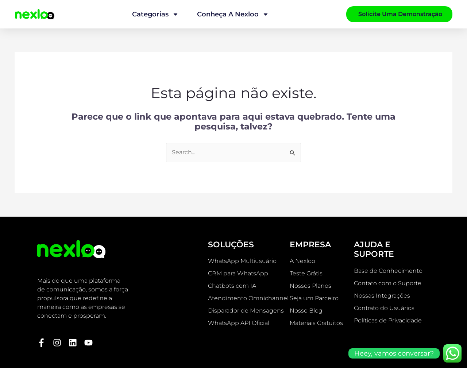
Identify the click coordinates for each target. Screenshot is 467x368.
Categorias (155, 14)
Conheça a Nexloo (233, 14)
